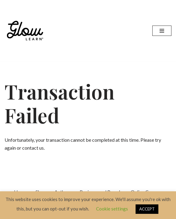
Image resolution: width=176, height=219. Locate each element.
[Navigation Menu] (161, 31)
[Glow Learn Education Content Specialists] (26, 31)
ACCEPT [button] (147, 209)
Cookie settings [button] (112, 208)
